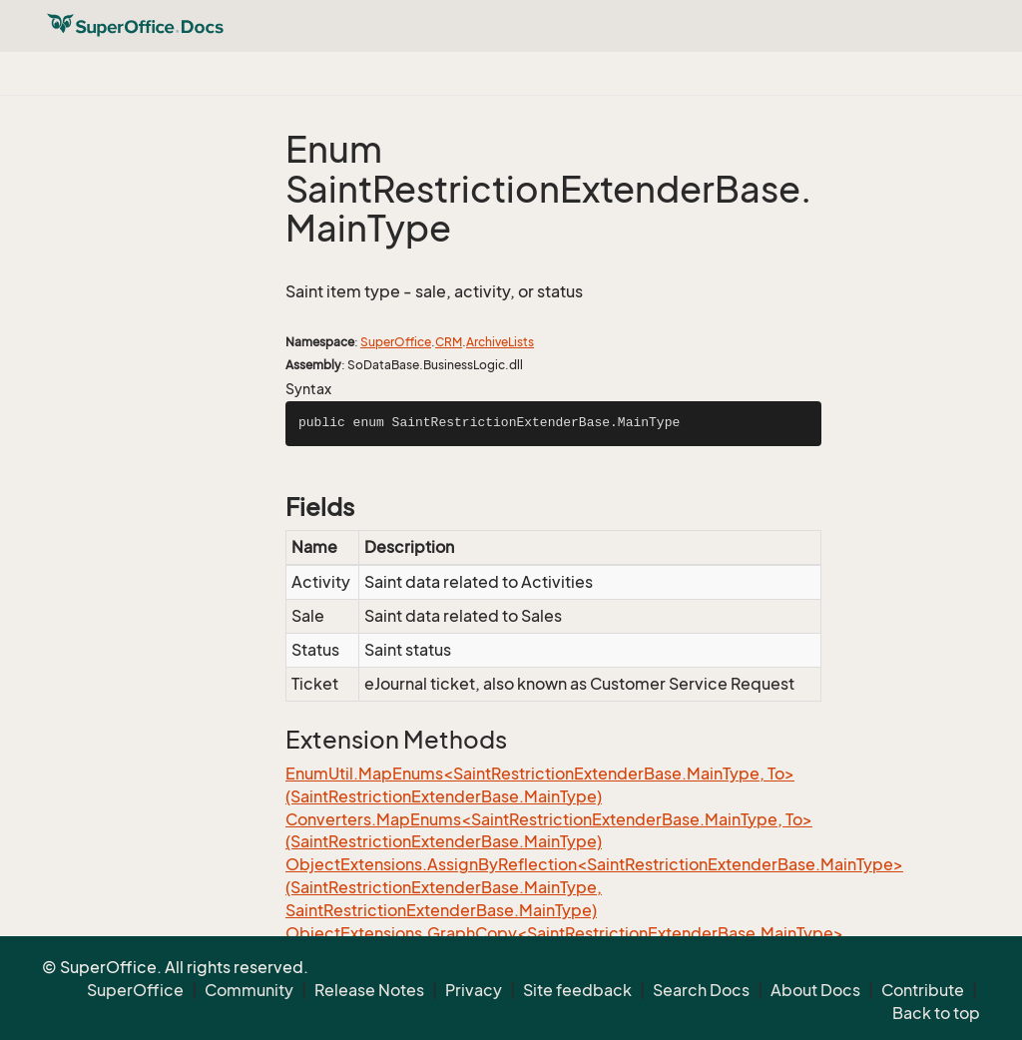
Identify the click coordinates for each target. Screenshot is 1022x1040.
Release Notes (369, 990)
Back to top (936, 1013)
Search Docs (701, 990)
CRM (448, 341)
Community (249, 990)
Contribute (922, 990)
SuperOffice (395, 341)
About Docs (815, 990)
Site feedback (577, 990)
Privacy (473, 990)
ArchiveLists (500, 341)
